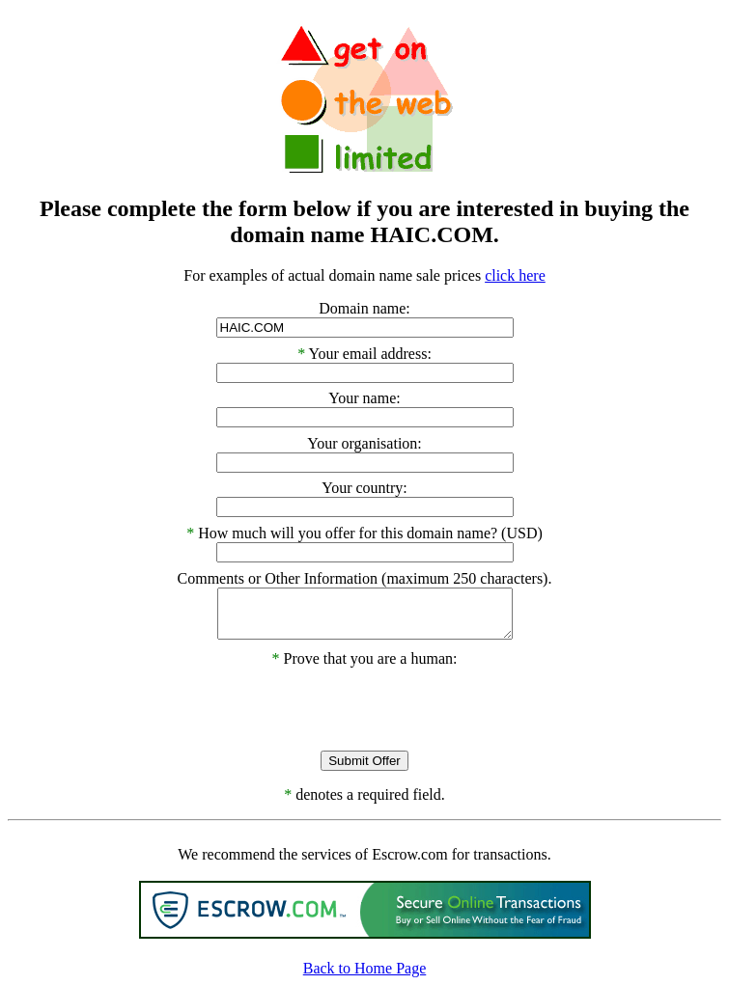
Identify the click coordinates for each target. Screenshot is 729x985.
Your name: (364, 398)
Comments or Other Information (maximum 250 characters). (365, 578)
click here (515, 275)
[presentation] (365, 705)
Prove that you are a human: (365, 658)
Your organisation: (364, 443)
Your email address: (370, 353)
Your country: (364, 487)
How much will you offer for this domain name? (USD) (370, 533)
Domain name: (364, 308)
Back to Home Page (365, 968)
